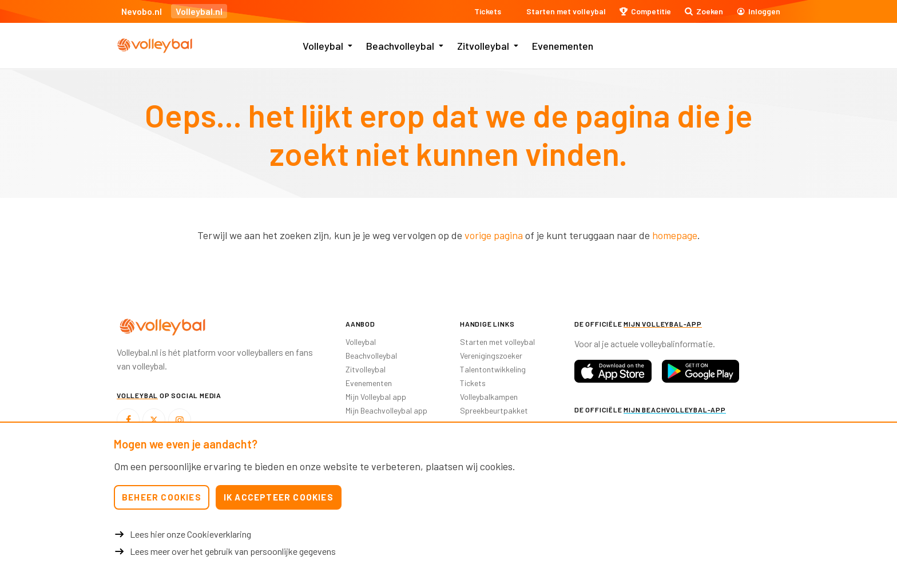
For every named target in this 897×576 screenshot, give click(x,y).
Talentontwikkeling (493, 369)
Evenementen (562, 45)
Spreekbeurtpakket (494, 410)
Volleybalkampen (489, 397)
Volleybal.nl (199, 11)
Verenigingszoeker (491, 355)
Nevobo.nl (141, 11)
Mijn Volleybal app (376, 397)
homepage (674, 235)
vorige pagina (494, 235)
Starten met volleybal (497, 342)
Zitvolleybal (483, 45)
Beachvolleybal (400, 45)
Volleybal (323, 45)
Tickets (473, 383)
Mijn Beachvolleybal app (386, 410)
